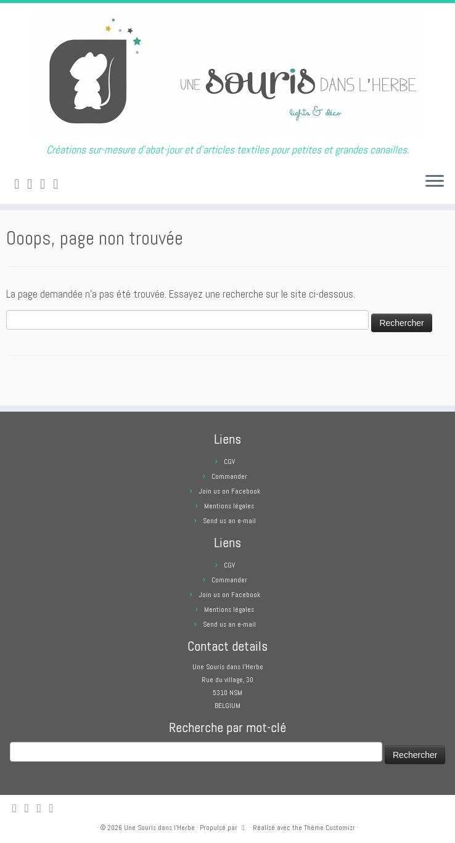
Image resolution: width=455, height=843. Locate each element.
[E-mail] (33, 184)
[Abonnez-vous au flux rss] (20, 184)
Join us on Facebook (229, 491)
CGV (229, 461)
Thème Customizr (329, 827)
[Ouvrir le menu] (434, 182)
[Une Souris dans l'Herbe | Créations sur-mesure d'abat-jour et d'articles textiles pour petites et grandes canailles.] (227, 73)
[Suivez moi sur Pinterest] (59, 184)
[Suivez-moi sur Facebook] (46, 184)
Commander (229, 476)
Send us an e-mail (229, 520)
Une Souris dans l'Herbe (159, 827)
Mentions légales (229, 506)
